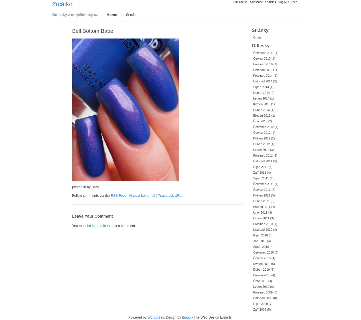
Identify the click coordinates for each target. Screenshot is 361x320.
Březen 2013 (261, 115)
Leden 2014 (261, 98)
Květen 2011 (261, 195)
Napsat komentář (142, 196)
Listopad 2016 (262, 70)
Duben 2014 (261, 92)
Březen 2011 (261, 206)
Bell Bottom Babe (92, 31)
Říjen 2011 (260, 167)
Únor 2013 (260, 121)
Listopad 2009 (262, 298)
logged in (99, 226)
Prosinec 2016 (263, 64)
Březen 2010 (261, 275)
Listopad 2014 (262, 81)
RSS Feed (118, 196)
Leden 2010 (261, 286)
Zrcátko (62, 4)
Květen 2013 (261, 104)
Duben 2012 (261, 144)
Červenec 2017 (263, 52)
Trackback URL (170, 196)
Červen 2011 (262, 189)
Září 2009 (259, 309)
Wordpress (155, 317)
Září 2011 (259, 172)
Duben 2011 (261, 201)
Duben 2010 (261, 269)
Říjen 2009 (260, 303)
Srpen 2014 (261, 87)
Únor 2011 (260, 212)
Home (112, 15)
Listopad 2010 (262, 229)
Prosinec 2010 (263, 224)
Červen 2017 (262, 58)
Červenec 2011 (263, 184)
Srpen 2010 (261, 246)
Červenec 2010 (263, 252)
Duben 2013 (261, 110)
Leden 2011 (261, 218)
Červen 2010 (262, 258)
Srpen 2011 (261, 178)
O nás (131, 15)
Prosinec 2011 (263, 155)
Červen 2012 (262, 132)
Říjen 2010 (260, 235)
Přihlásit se (240, 2)
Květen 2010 (261, 264)
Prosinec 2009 (263, 292)
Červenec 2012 (263, 127)
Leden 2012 (261, 149)
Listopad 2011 (262, 161)
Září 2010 (259, 241)
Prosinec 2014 (263, 75)
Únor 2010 (260, 281)
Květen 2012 (261, 138)
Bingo (186, 317)
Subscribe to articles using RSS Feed (273, 2)
